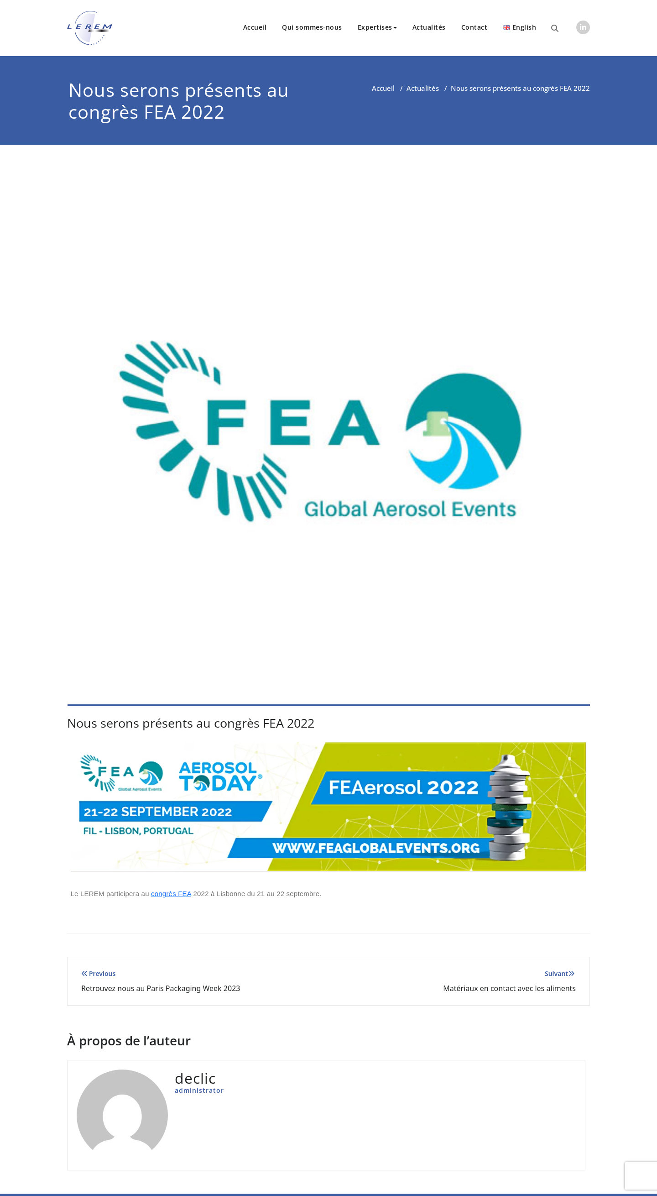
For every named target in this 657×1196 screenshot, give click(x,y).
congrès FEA (171, 893)
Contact (474, 27)
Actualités (429, 27)
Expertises (377, 27)
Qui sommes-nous (312, 27)
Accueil (255, 27)
